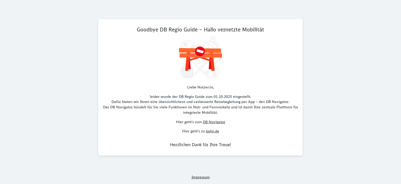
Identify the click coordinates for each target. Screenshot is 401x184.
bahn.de (212, 131)
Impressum (201, 177)
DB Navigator (214, 122)
